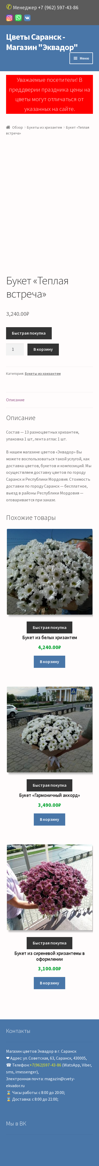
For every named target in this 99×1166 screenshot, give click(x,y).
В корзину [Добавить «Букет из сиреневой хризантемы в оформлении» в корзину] (49, 982)
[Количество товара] (15, 350)
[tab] (49, 400)
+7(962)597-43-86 (45, 1065)
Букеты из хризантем (44, 127)
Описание (15, 399)
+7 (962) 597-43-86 (58, 7)
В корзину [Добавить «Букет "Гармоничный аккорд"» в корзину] (49, 819)
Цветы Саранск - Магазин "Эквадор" (42, 41)
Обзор (17, 127)
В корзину (43, 349)
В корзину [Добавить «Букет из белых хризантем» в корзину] (49, 661)
